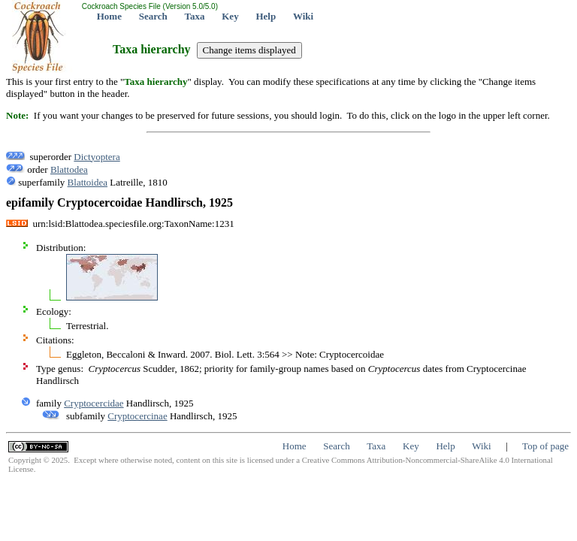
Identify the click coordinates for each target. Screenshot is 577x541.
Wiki (303, 16)
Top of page (545, 446)
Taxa (195, 16)
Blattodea (69, 169)
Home (109, 16)
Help (265, 16)
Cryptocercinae (137, 416)
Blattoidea (87, 182)
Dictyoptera (96, 156)
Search (153, 16)
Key (230, 16)
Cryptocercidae (93, 403)
